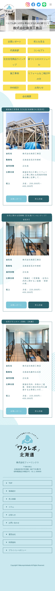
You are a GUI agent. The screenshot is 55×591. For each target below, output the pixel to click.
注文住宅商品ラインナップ (15, 62)
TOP (10, 483)
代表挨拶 (14, 50)
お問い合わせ (14, 523)
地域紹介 (12, 491)
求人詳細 (39, 199)
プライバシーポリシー (17, 550)
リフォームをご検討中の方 (39, 76)
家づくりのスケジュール (39, 62)
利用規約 (12, 542)
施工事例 (14, 73)
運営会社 (12, 534)
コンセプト (39, 50)
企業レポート (14, 41)
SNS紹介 (14, 87)
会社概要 (26, 96)
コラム (11, 507)
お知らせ (39, 87)
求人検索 (12, 499)
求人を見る (39, 41)
